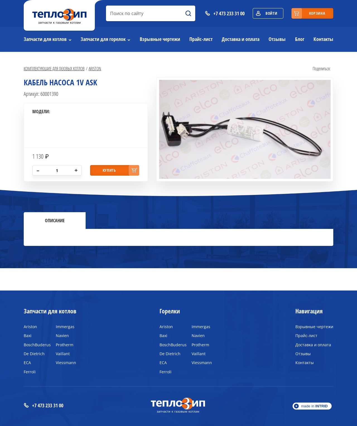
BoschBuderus (35, 344)
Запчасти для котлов (45, 39)
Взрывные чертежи (160, 39)
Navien (62, 335)
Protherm (64, 344)
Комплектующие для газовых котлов (54, 68)
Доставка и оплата (240, 39)
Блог (299, 39)
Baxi (28, 335)
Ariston (95, 68)
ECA (27, 362)
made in (314, 406)
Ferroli (30, 371)
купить (109, 170)
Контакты (323, 39)
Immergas (65, 326)
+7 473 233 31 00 (43, 405)
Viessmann (66, 362)
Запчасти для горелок (103, 39)
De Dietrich (34, 353)
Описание (55, 220)
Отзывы (277, 39)
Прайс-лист (201, 39)
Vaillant (63, 353)
